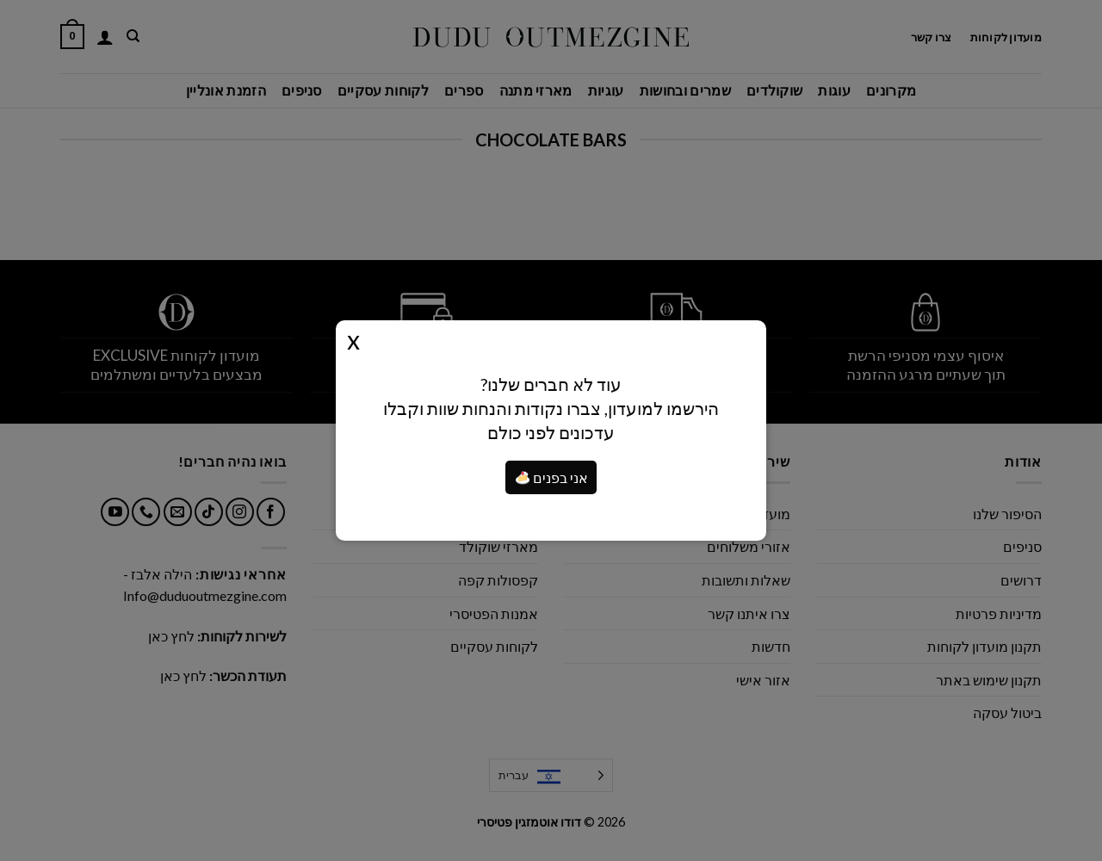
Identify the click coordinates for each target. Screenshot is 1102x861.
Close (353, 339)
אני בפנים (552, 477)
